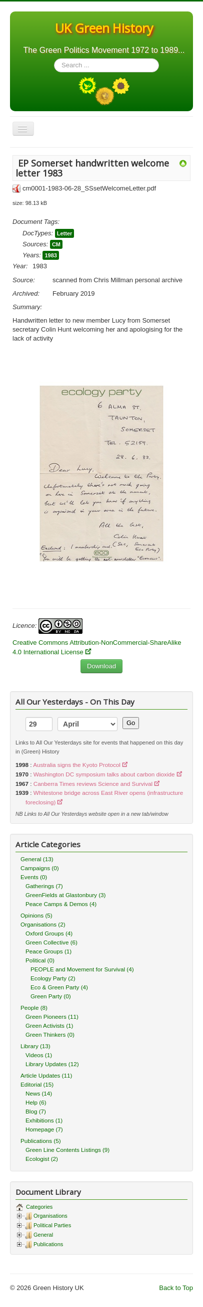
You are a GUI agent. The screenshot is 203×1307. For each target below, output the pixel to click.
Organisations (51, 1216)
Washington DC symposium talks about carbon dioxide (104, 774)
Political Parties (52, 1225)
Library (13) (35, 1046)
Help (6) (36, 1102)
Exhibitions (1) (44, 1120)
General (43, 1235)
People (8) (34, 1007)
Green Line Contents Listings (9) (68, 1149)
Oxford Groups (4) (49, 933)
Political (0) (40, 960)
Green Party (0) (50, 996)
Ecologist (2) (42, 1158)
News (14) (39, 1093)
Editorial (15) (37, 1084)
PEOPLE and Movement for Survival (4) (82, 969)
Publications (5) (40, 1140)
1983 (50, 255)
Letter (64, 233)
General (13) (37, 859)
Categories (38, 1207)
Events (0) (33, 877)
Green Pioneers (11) (52, 1016)
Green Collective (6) (52, 942)
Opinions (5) (36, 915)
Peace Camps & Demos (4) (61, 904)
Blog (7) (36, 1111)
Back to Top (176, 1288)
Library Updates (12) (52, 1064)
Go (130, 723)
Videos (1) (39, 1055)
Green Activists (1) (49, 1025)
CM (56, 244)
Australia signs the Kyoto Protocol (76, 764)
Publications (48, 1244)
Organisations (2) (43, 924)
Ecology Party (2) (53, 978)
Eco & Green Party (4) (59, 987)
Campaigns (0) (39, 868)
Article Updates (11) (46, 1075)
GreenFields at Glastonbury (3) (66, 895)
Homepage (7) (44, 1129)
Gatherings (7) (44, 886)
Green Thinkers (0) (50, 1034)
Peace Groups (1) (49, 951)
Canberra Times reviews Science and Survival (93, 783)
